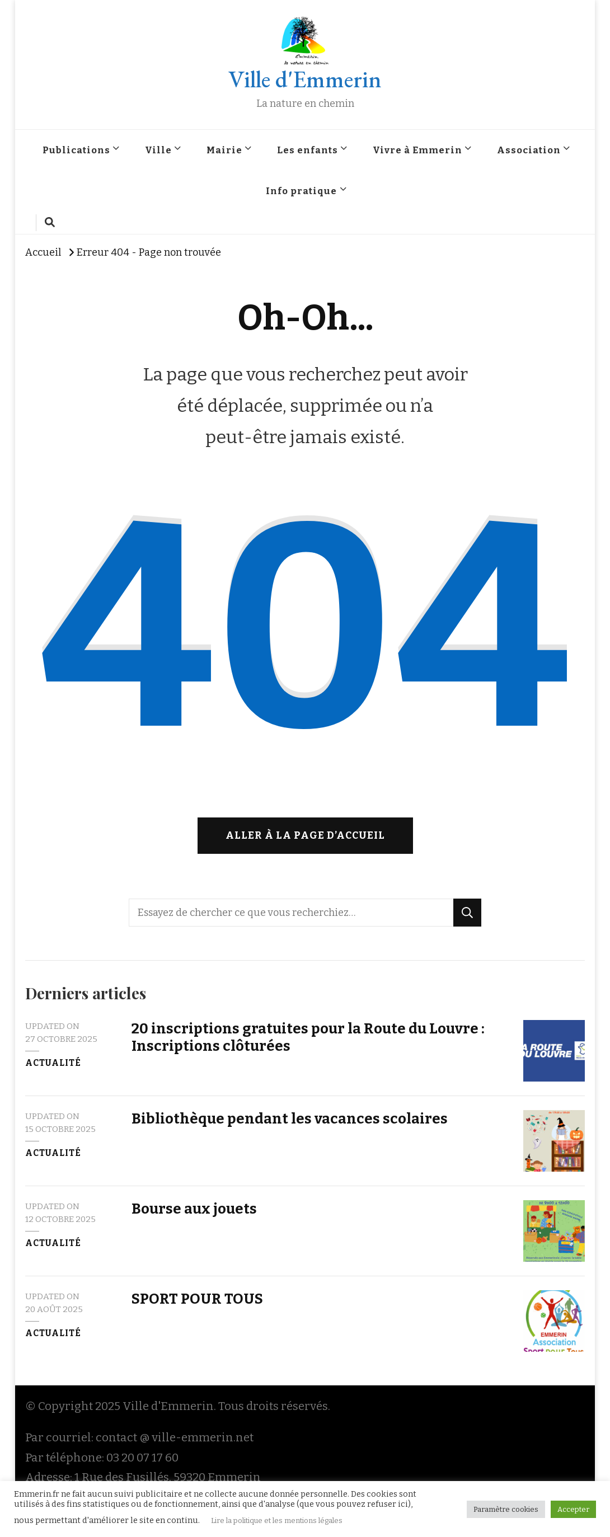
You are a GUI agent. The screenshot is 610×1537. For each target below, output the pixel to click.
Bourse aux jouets (194, 1209)
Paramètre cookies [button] (505, 1509)
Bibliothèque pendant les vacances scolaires (290, 1118)
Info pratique (301, 190)
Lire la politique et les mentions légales (276, 1520)
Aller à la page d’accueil (305, 835)
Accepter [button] (573, 1509)
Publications (76, 150)
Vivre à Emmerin (417, 150)
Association (529, 150)
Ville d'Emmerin (305, 79)
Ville (158, 150)
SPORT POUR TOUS (197, 1299)
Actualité (53, 1063)
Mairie (224, 150)
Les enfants (307, 150)
